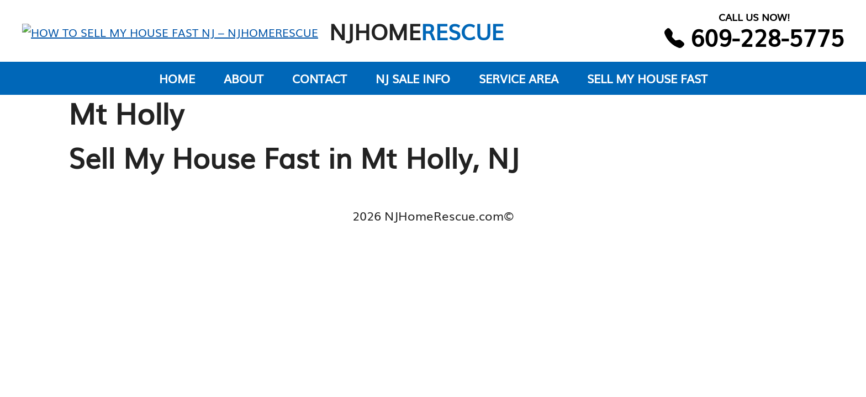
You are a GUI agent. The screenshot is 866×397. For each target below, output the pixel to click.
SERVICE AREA (518, 87)
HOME (177, 87)
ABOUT (243, 87)
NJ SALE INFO (413, 87)
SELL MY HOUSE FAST (647, 87)
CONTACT (319, 87)
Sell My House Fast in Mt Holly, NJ (293, 166)
